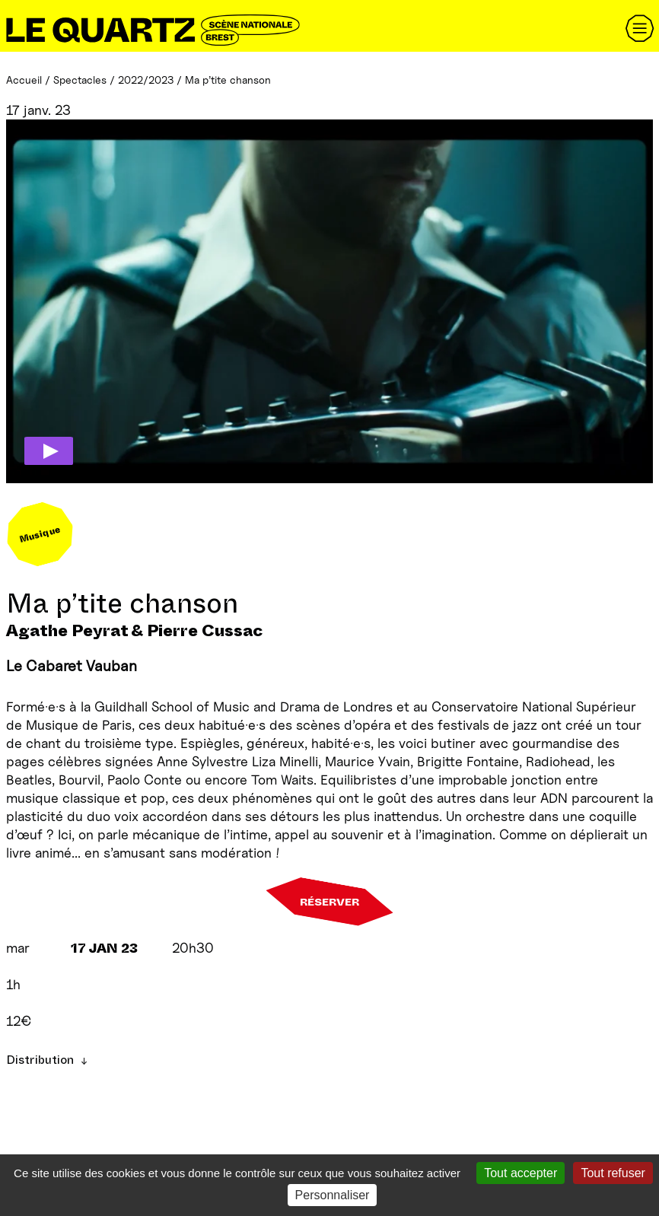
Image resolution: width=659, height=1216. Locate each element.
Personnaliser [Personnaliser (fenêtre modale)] (332, 1195)
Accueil (24, 79)
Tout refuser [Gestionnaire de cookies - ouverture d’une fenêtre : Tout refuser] (613, 1173)
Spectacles (80, 79)
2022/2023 (146, 79)
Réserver (329, 902)
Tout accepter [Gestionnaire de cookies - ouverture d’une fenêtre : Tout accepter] (520, 1173)
